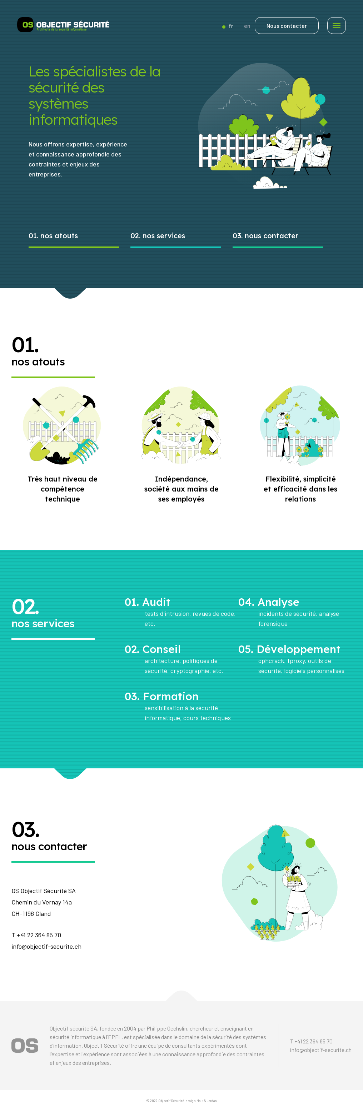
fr (227, 25)
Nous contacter (287, 25)
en (247, 25)
